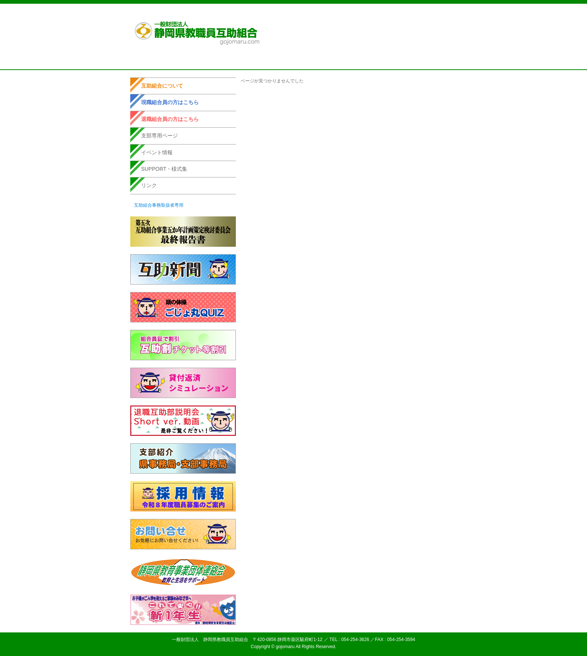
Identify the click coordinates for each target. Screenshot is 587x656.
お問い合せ (435, 14)
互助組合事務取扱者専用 (158, 205)
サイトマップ (406, 14)
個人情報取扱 (374, 14)
